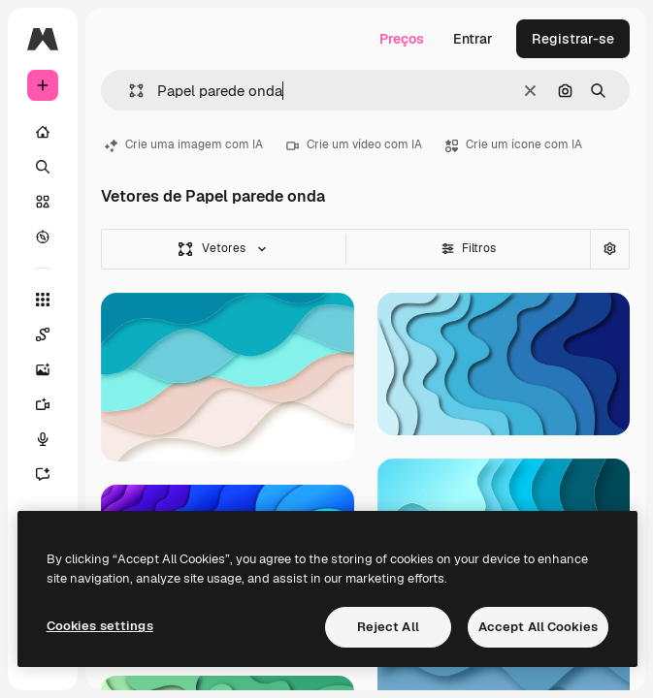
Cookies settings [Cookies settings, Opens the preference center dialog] (100, 626)
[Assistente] (52, 474)
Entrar (473, 39)
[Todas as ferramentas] (42, 299)
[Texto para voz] (52, 439)
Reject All (388, 627)
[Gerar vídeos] (52, 404)
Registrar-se (573, 39)
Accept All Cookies (538, 627)
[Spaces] (52, 334)
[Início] (42, 131)
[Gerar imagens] (52, 369)
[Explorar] (42, 236)
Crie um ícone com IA (513, 144)
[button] (128, 90)
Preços (401, 39)
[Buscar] (42, 166)
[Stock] (42, 201)
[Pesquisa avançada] (609, 249)
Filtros (468, 248)
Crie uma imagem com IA (184, 144)
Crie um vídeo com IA (354, 144)
